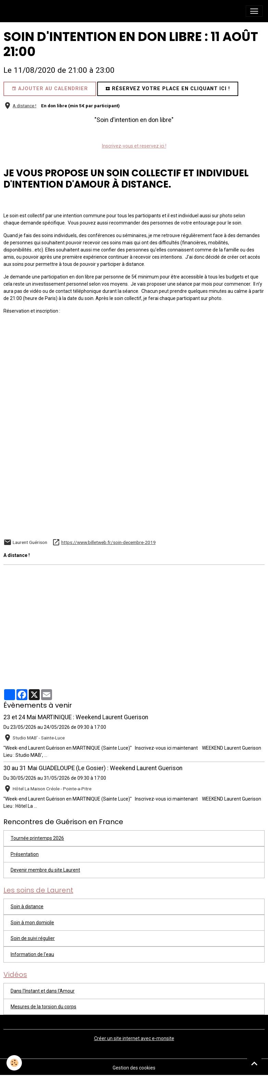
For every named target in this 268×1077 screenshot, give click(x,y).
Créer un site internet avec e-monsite (134, 1038)
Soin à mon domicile (32, 922)
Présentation (25, 854)
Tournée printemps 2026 (37, 838)
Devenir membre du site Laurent (45, 870)
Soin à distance (27, 906)
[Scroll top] (254, 1063)
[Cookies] (14, 1063)
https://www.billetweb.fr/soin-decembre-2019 (108, 542)
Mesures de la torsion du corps (43, 1006)
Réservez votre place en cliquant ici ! (167, 89)
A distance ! (24, 105)
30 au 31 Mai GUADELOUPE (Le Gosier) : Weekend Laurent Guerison (92, 768)
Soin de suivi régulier (33, 938)
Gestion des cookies (134, 1068)
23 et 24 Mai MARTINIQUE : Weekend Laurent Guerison (75, 717)
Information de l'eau (32, 954)
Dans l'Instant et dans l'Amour (43, 991)
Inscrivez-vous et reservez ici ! (134, 146)
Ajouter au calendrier (50, 89)
